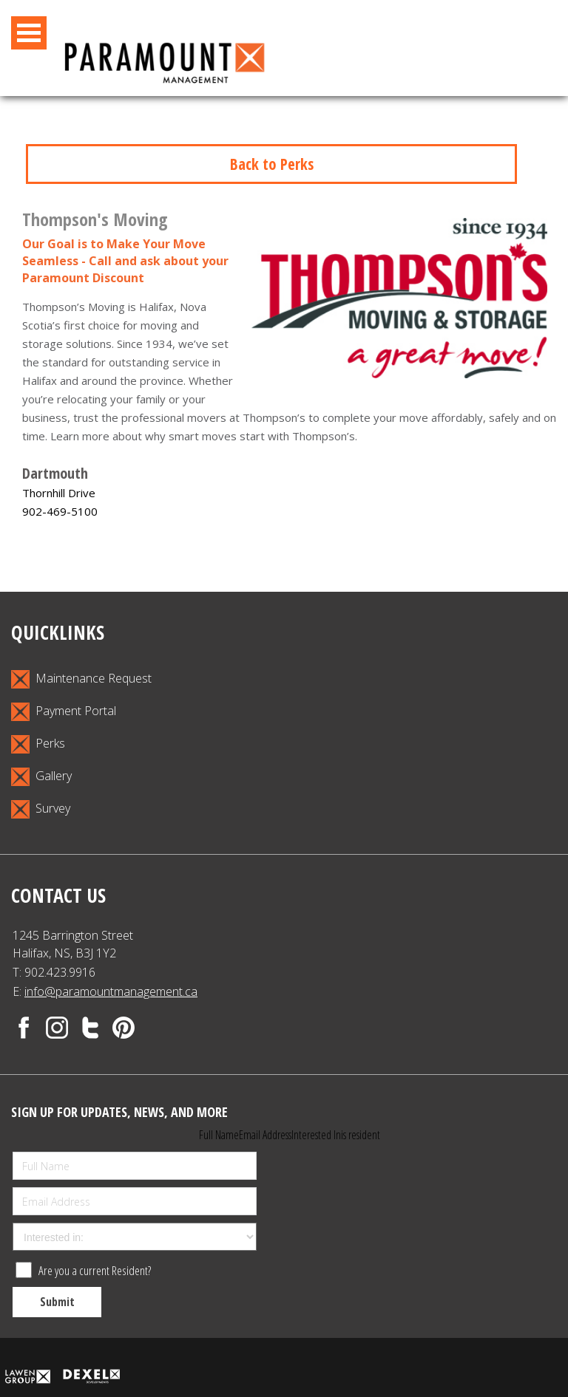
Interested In (316, 1135)
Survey (40, 809)
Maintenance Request (81, 679)
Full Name (219, 1135)
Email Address (265, 1135)
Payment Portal (63, 712)
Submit (57, 1302)
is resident (360, 1135)
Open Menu (29, 32)
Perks (38, 744)
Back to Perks (272, 164)
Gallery (41, 777)
